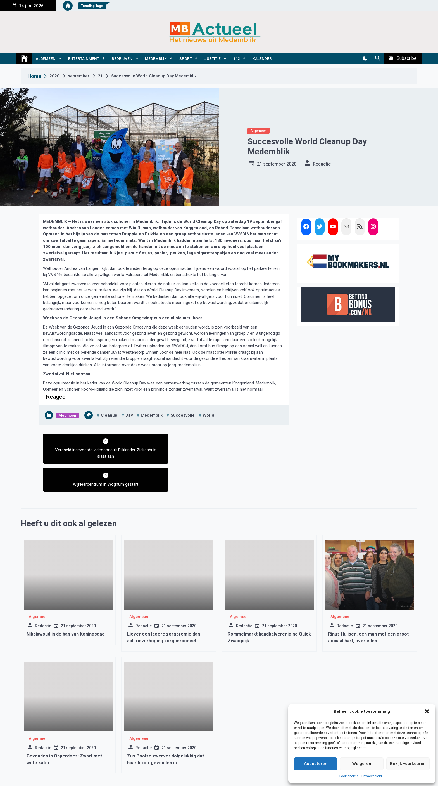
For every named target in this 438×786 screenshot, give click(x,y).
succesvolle (183, 415)
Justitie (212, 58)
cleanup (109, 415)
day (129, 415)
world (208, 415)
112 (236, 58)
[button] (427, 711)
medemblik (152, 415)
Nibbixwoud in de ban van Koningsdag (66, 606)
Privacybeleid (371, 776)
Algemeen (46, 58)
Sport (185, 58)
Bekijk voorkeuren (408, 763)
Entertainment (83, 58)
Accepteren (315, 763)
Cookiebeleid (349, 776)
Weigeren (361, 763)
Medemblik (156, 58)
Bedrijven (122, 58)
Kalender (262, 58)
